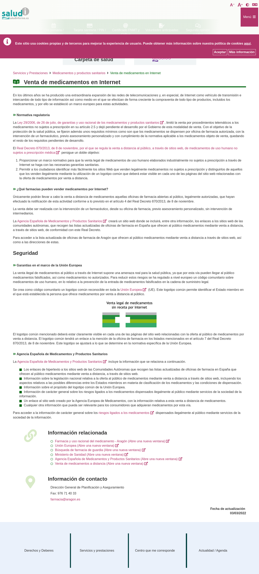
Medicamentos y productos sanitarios (79, 73)
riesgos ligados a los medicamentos (124, 413)
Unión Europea (131, 289)
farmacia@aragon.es (65, 499)
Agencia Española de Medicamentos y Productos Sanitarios (59, 221)
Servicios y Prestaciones (30, 73)
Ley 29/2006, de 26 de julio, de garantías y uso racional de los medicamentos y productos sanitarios (88, 122)
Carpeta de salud (94, 59)
